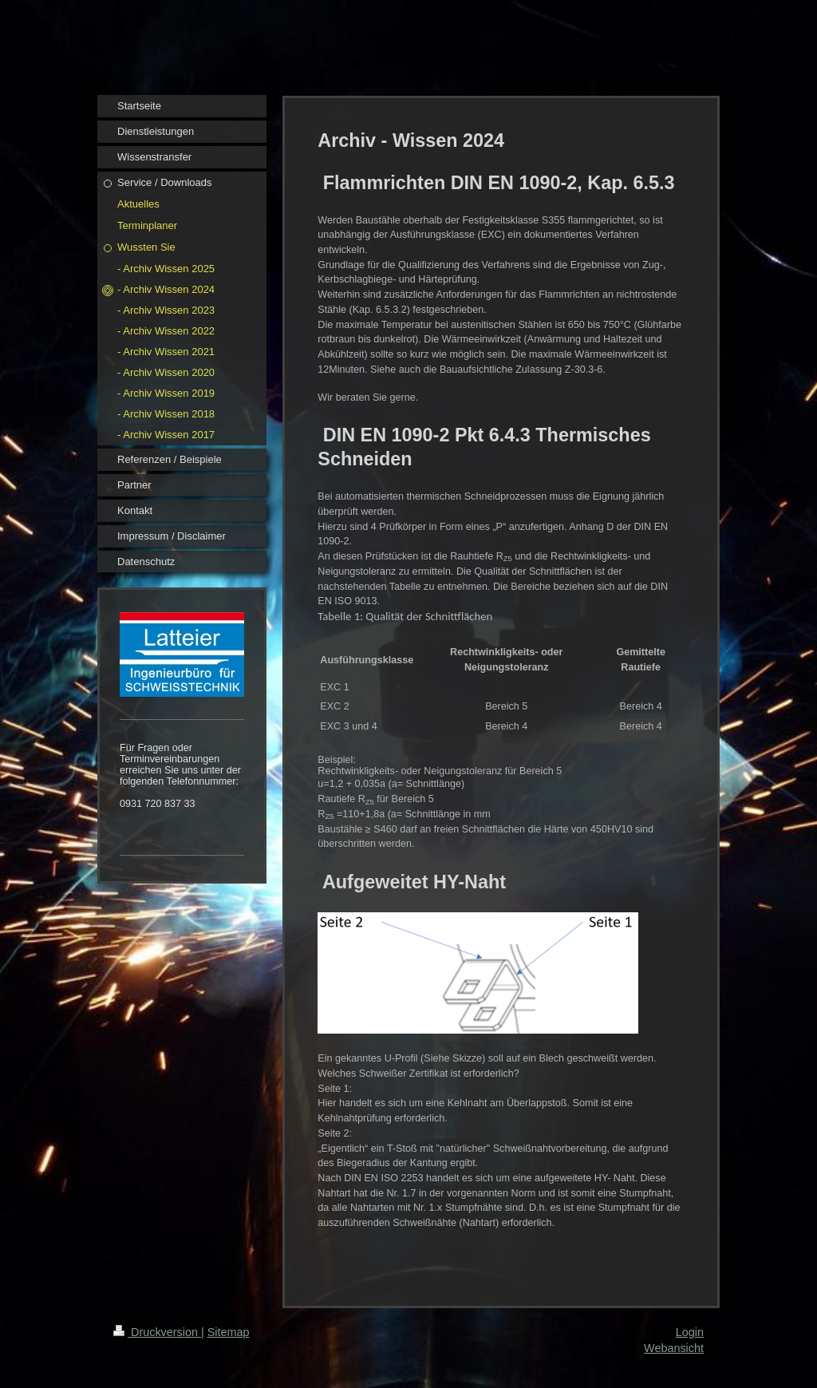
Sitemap (228, 1332)
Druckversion (157, 1332)
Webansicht (674, 1348)
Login (690, 1332)
